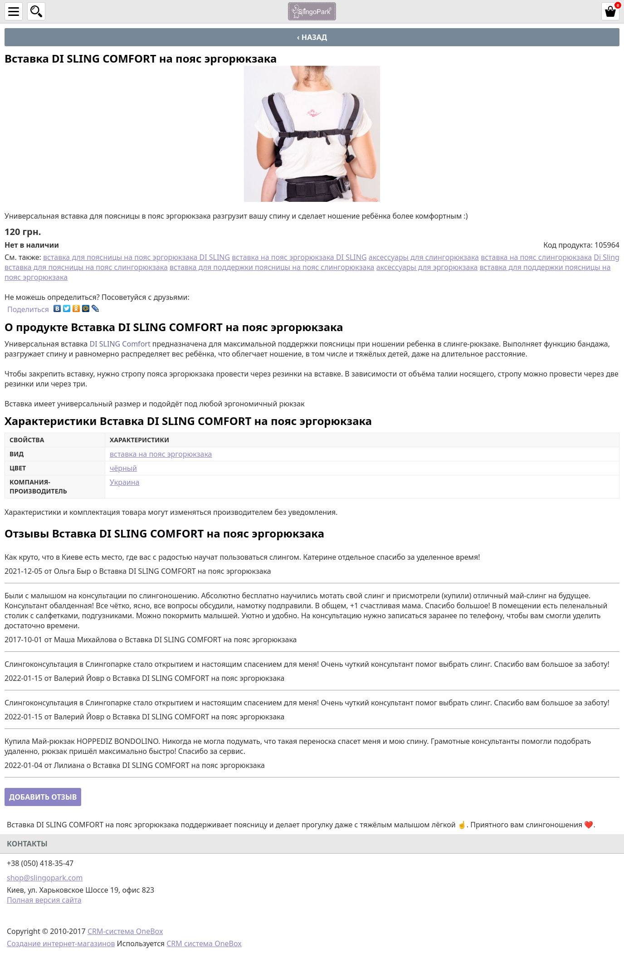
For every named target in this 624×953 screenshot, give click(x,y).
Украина (124, 482)
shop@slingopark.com (45, 878)
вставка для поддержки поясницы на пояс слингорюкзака (272, 267)
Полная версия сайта (44, 900)
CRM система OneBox (204, 943)
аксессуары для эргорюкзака (427, 267)
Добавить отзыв (43, 797)
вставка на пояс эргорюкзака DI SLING (299, 257)
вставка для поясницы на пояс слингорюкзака (86, 267)
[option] (312, 134)
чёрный (123, 468)
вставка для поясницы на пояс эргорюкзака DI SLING (136, 257)
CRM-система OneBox (125, 931)
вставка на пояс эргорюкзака (161, 454)
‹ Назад (312, 37)
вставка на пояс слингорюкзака (536, 257)
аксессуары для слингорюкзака (424, 257)
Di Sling (606, 257)
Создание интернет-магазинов (61, 943)
